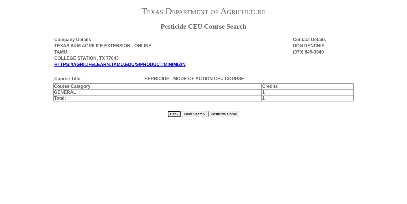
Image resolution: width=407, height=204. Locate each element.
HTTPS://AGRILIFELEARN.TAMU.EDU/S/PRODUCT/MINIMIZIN (120, 64)
